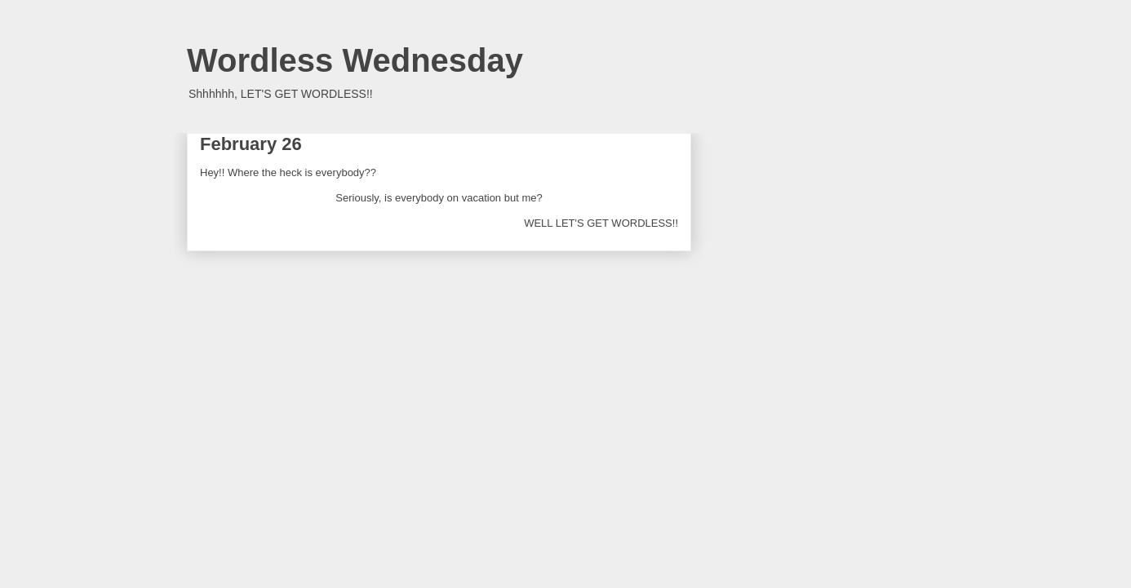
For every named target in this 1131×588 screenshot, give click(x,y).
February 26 (251, 144)
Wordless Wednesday (355, 60)
